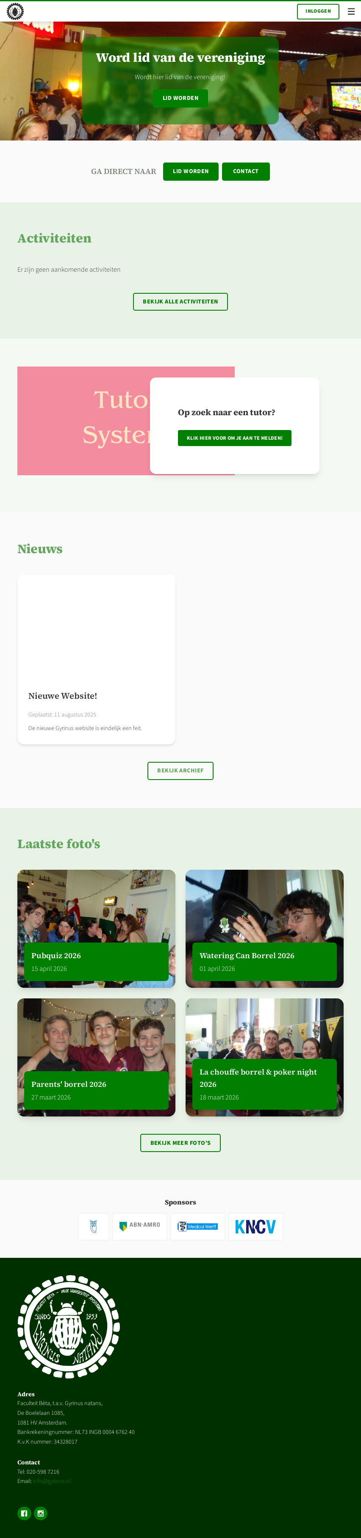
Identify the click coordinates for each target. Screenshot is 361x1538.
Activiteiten (54, 238)
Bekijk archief (180, 770)
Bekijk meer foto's (180, 1143)
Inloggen (318, 11)
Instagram (40, 1513)
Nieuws (40, 548)
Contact (245, 171)
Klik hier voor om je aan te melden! (235, 438)
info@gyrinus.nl (52, 1481)
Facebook (24, 1513)
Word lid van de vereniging (180, 57)
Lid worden (180, 98)
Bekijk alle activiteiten (180, 302)
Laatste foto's (58, 843)
